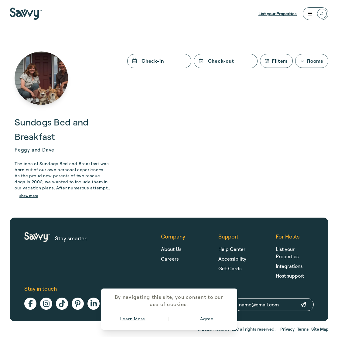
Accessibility (232, 259)
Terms (303, 329)
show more (28, 195)
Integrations (289, 266)
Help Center (231, 249)
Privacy (287, 329)
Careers (170, 259)
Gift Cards (229, 268)
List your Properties (277, 13)
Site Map (319, 329)
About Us (171, 249)
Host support (290, 276)
